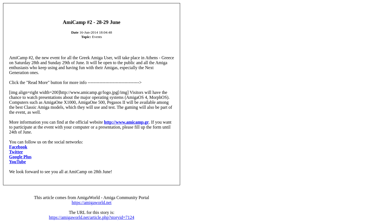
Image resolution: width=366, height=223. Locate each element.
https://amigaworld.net (91, 202)
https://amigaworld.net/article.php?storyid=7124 (91, 217)
